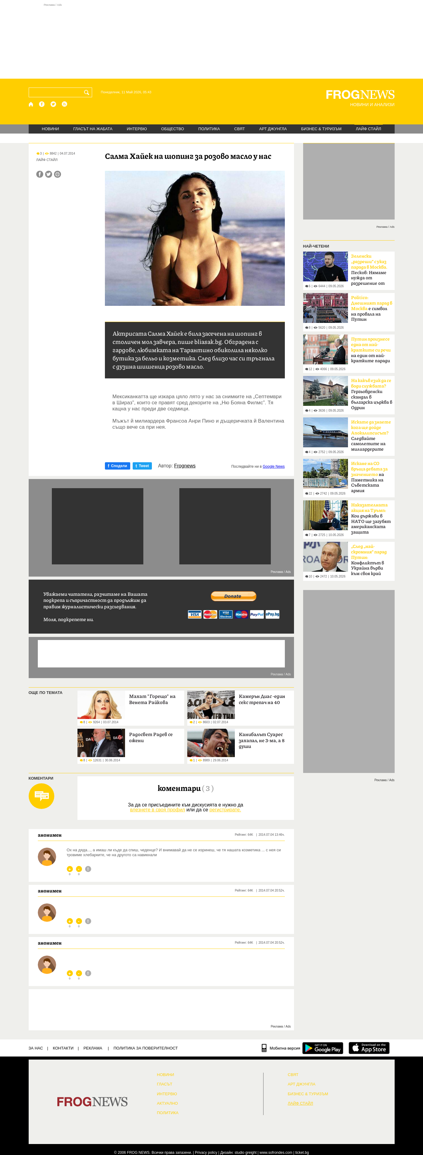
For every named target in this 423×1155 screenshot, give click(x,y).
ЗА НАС (36, 1048)
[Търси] (88, 92)
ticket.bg (302, 1152)
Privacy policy (206, 1152)
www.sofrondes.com (276, 1152)
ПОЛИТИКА (209, 129)
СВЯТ (239, 129)
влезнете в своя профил (157, 809)
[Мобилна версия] (281, 1048)
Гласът (164, 1084)
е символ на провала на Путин (371, 308)
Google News (274, 466)
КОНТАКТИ (63, 1048)
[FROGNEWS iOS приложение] (369, 1048)
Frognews (184, 465)
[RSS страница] (65, 104)
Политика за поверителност (145, 1048)
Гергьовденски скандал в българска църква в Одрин (371, 394)
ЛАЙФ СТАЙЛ (368, 129)
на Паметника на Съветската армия (369, 477)
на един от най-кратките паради (371, 350)
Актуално (167, 1103)
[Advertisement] (211, 40)
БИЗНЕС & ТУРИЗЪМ (321, 129)
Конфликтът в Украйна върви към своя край (369, 560)
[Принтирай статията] (57, 174)
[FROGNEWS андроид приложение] (323, 1048)
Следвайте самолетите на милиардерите (371, 435)
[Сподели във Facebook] (39, 174)
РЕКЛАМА (93, 1048)
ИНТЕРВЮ (137, 129)
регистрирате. (225, 809)
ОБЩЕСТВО (172, 129)
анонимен (50, 834)
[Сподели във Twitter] (48, 174)
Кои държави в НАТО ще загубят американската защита (371, 518)
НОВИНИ (50, 129)
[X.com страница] (53, 104)
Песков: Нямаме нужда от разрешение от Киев (369, 271)
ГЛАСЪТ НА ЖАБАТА (92, 129)
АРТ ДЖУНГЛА (273, 129)
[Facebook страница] (42, 104)
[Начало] (31, 104)
